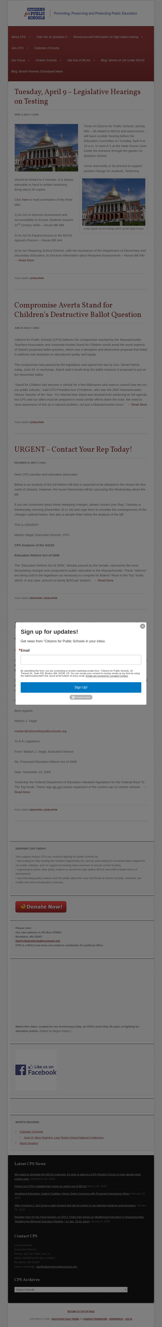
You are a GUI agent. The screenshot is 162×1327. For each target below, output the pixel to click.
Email (25, 650)
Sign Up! (80, 687)
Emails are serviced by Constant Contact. (107, 676)
